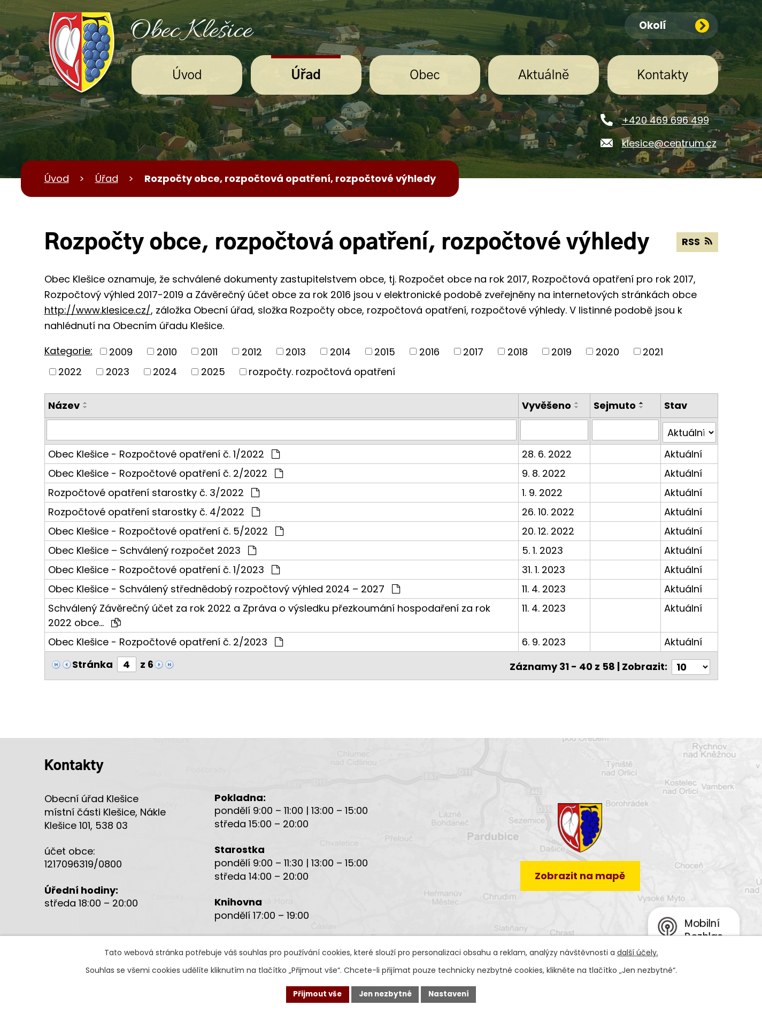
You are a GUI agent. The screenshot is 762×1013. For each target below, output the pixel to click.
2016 (429, 351)
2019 (561, 351)
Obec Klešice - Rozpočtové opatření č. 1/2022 (164, 451)
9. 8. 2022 (545, 470)
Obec (425, 75)
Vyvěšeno (547, 405)
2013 (296, 351)
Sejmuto (615, 405)
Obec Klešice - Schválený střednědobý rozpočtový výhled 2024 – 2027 (224, 586)
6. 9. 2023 (545, 639)
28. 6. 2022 (548, 451)
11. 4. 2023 (545, 586)
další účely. (637, 952)
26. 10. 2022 (549, 509)
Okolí (675, 26)
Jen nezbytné (385, 993)
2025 (213, 371)
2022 (70, 371)
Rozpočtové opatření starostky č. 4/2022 (154, 509)
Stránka (92, 661)
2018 (517, 351)
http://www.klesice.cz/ (97, 310)
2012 (252, 351)
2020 (607, 351)
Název (64, 405)
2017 (473, 351)
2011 (209, 351)
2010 (167, 351)
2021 (653, 351)
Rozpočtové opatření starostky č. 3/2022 (153, 490)
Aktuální (683, 451)
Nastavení (451, 993)
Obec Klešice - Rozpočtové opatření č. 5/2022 (165, 528)
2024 (165, 371)
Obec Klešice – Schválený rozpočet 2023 (152, 547)
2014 (340, 351)
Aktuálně (543, 75)
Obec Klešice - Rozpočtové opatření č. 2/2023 (165, 639)
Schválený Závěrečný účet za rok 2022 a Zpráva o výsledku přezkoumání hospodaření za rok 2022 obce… (269, 613)
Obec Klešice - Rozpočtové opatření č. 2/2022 (165, 470)
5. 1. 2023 (543, 547)
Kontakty (662, 75)
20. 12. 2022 (549, 528)
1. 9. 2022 (543, 490)
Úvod (187, 75)
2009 (121, 351)
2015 (384, 351)
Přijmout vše (314, 993)
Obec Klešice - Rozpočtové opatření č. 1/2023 (164, 567)
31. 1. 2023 (544, 567)
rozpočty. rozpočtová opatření (322, 371)
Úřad (306, 75)
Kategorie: (68, 350)
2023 (117, 371)
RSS (697, 242)
